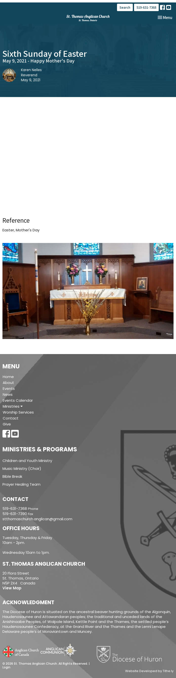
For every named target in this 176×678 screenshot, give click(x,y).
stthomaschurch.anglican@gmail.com (37, 518)
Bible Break (12, 476)
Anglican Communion (58, 650)
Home (8, 376)
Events (9, 388)
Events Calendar (18, 400)
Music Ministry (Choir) (21, 468)
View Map (11, 588)
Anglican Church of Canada (20, 651)
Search (124, 7)
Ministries (13, 406)
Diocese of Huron (131, 654)
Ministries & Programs (39, 449)
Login (6, 667)
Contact (11, 418)
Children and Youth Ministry (27, 460)
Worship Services (18, 412)
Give (7, 424)
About (8, 382)
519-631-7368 (146, 7)
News (8, 394)
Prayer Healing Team (21, 484)
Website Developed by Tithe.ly (149, 671)
